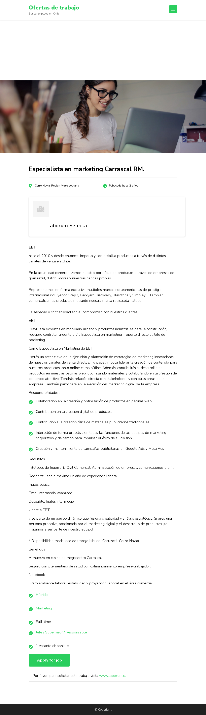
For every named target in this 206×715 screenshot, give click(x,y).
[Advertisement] (103, 50)
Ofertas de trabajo (54, 8)
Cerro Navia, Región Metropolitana (57, 186)
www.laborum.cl (112, 675)
